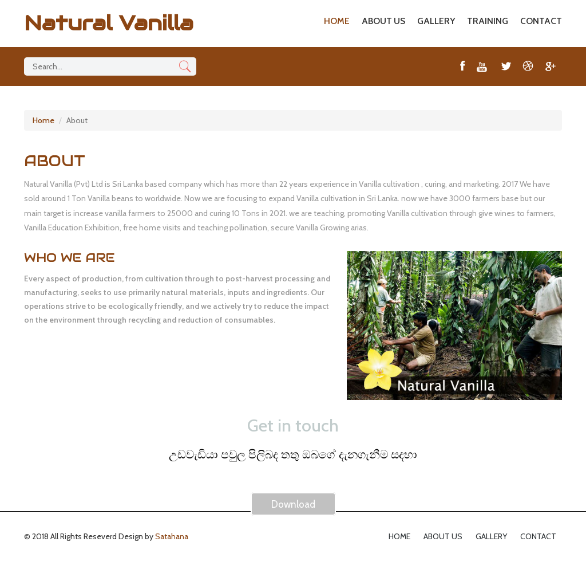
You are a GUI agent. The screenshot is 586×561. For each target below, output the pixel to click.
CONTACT (541, 20)
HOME (337, 20)
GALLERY (436, 20)
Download (293, 504)
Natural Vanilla (108, 23)
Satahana (171, 536)
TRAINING (487, 20)
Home (43, 120)
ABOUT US (383, 20)
